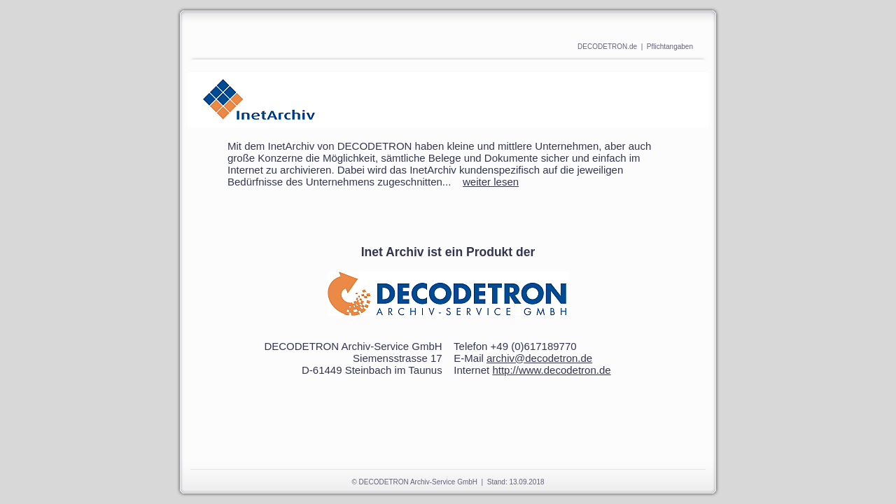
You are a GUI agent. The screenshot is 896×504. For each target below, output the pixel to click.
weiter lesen (491, 182)
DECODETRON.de (607, 46)
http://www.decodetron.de (551, 370)
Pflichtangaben (670, 46)
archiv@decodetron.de (539, 358)
